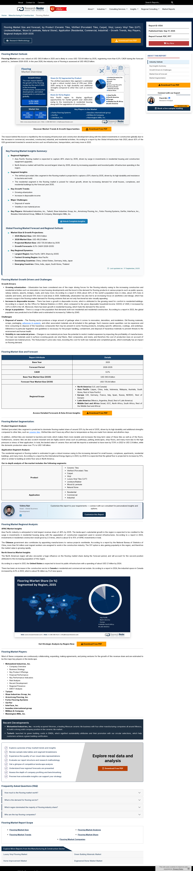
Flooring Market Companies (72, 839)
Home (4, 15)
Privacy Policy (178, 869)
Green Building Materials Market (87, 854)
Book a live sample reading (172, 107)
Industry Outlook (156, 62)
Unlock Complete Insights (72, 221)
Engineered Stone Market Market (88, 861)
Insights (133, 9)
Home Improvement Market (15, 861)
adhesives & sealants (31, 323)
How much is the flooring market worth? (21, 793)
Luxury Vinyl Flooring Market (15, 854)
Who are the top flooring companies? (20, 814)
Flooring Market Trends (20, 834)
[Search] (172, 2)
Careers (41, 2)
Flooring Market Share (88, 834)
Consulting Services (117, 9)
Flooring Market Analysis (89, 830)
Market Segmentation (157, 78)
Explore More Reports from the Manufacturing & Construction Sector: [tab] (34, 849)
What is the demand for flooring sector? (21, 800)
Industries (101, 9)
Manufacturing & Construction (21, 15)
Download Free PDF (126, 40)
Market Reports (168, 9)
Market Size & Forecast (158, 74)
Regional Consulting (149, 9)
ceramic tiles (34, 432)
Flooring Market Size (19, 830)
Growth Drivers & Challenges (160, 70)
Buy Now (169, 43)
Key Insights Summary (157, 66)
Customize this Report (94, 514)
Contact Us (30, 2)
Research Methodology (18, 40)
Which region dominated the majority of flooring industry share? (31, 807)
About (20, 2)
